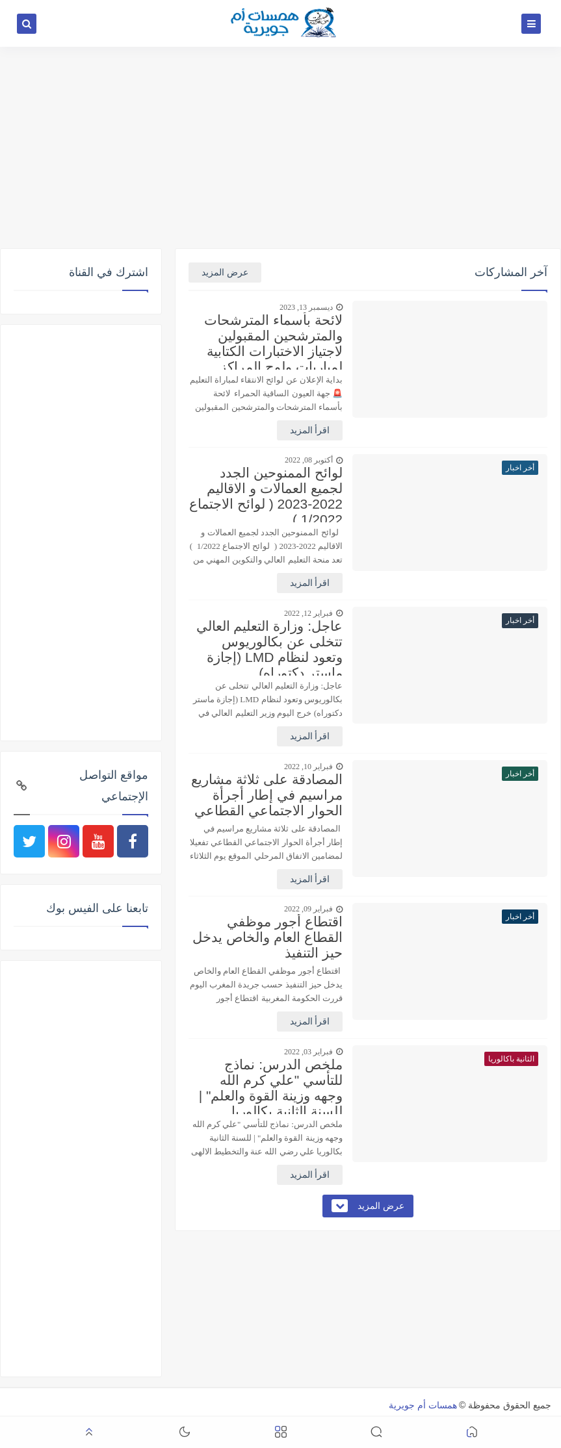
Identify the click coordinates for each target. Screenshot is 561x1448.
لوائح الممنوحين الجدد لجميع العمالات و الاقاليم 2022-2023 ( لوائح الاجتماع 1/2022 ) (266, 493)
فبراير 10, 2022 (308, 766)
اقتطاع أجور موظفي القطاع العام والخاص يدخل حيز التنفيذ (267, 937)
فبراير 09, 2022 (308, 908)
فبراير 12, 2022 (308, 613)
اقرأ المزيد (310, 430)
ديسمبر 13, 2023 (306, 307)
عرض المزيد (225, 272)
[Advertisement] (280, 147)
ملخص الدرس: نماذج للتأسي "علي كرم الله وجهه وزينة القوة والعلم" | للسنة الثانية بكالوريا (271, 1085)
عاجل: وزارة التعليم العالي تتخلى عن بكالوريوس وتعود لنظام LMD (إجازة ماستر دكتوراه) (269, 647)
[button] (471, 1432)
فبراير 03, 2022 (308, 1051)
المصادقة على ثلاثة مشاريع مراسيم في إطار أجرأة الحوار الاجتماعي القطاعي (267, 795)
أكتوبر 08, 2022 (309, 459)
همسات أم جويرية (423, 1405)
